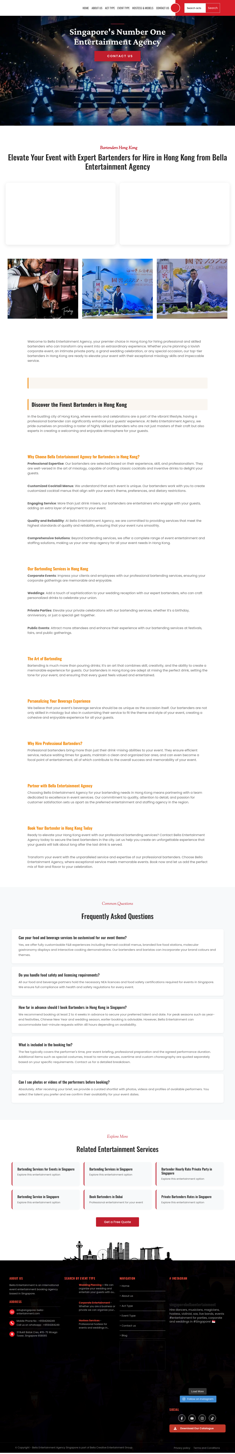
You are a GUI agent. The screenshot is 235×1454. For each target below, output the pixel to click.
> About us (126, 1297)
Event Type (124, 8)
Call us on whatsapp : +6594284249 (38, 1326)
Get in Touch (117, 57)
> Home (124, 1287)
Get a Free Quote (117, 1223)
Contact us (162, 8)
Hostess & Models (143, 8)
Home (88, 8)
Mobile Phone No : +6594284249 (36, 1322)
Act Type (111, 8)
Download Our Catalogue (194, 1429)
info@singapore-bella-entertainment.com (30, 1313)
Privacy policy (182, 1449)
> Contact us (128, 1327)
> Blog (123, 1337)
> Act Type (126, 1307)
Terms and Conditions (207, 1449)
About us (98, 8)
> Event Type (128, 1317)
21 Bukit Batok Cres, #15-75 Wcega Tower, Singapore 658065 (37, 1335)
